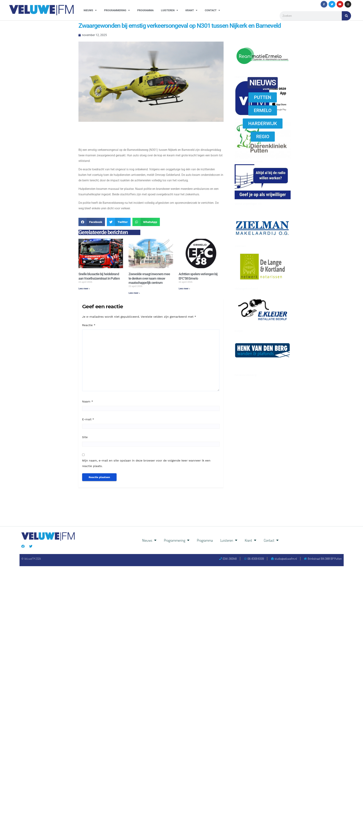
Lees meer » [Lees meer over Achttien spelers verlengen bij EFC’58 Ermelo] (184, 288)
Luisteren (169, 10)
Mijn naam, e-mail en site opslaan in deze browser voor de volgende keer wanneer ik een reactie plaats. (146, 463)
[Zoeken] (346, 15)
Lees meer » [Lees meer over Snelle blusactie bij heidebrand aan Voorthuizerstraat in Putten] (84, 288)
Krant (191, 10)
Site (85, 437)
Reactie (88, 325)
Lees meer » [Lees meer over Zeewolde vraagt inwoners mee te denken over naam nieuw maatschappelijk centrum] (134, 293)
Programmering (117, 10)
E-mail (88, 419)
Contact (212, 10)
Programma (145, 10)
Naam (87, 401)
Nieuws (90, 10)
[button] (91, 222)
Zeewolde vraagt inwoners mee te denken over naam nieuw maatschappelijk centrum (149, 278)
